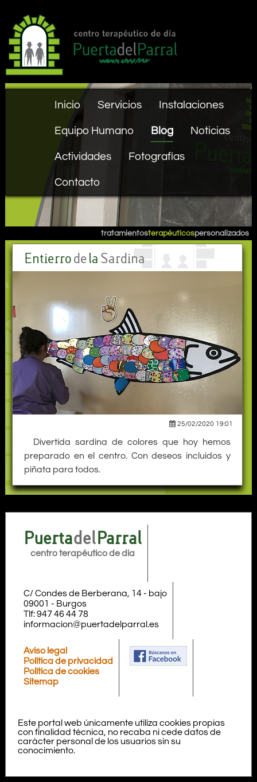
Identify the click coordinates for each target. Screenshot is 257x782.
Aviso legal (45, 650)
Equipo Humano (94, 130)
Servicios (120, 105)
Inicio (67, 105)
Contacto (77, 182)
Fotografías (156, 156)
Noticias (210, 130)
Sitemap (41, 681)
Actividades (82, 156)
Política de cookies (61, 671)
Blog (162, 130)
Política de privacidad (68, 661)
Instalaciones (191, 105)
